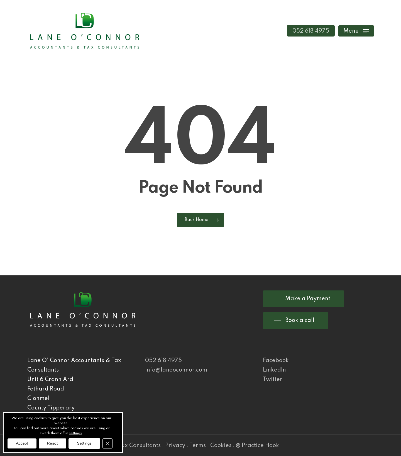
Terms (197, 445)
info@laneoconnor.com (176, 370)
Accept (22, 443)
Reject (52, 443)
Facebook (276, 360)
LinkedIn (274, 370)
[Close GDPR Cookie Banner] (107, 443)
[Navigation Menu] (356, 31)
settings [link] (75, 433)
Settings (84, 443)
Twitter (272, 379)
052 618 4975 (163, 360)
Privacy (175, 445)
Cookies (220, 445)
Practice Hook (257, 445)
